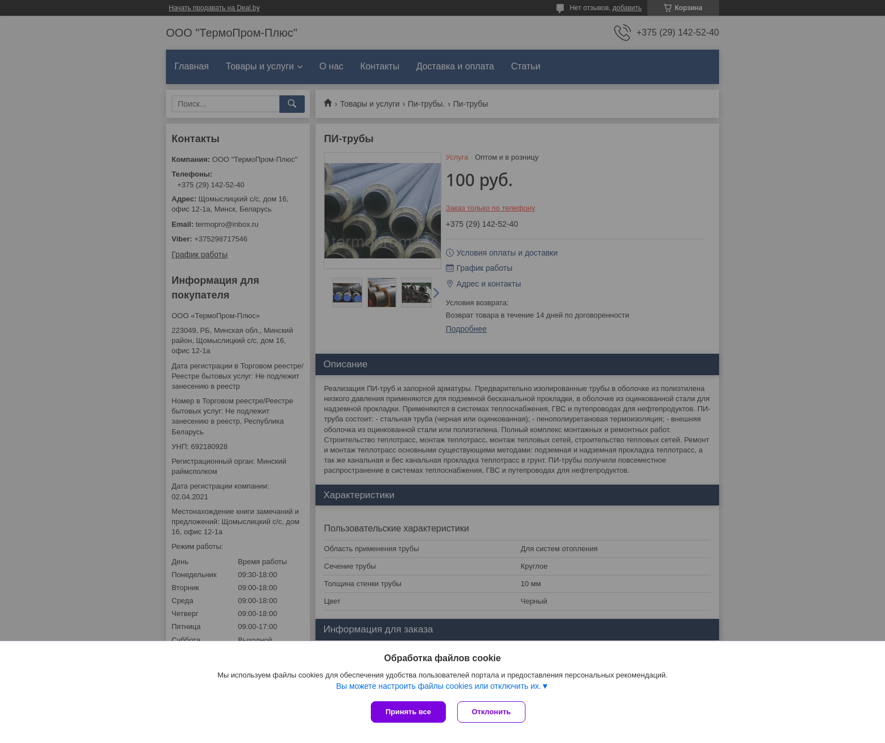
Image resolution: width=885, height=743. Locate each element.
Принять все (408, 711)
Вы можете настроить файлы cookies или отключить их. (438, 686)
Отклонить (491, 711)
